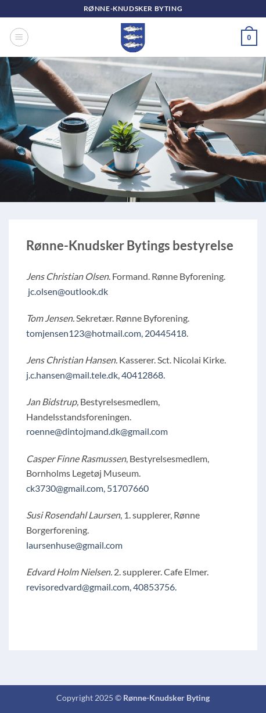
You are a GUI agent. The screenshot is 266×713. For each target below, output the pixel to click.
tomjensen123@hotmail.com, (84, 333)
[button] (19, 37)
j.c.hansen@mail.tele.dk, (73, 374)
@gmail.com (144, 431)
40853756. (155, 586)
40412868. (143, 374)
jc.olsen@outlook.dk (68, 291)
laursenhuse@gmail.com (74, 544)
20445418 (165, 333)
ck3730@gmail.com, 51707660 (87, 488)
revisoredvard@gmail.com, (78, 586)
